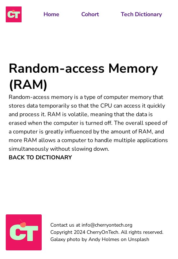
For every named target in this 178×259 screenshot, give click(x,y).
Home (51, 14)
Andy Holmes (103, 239)
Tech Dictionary (141, 14)
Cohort (90, 14)
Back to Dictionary (40, 158)
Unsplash (138, 239)
